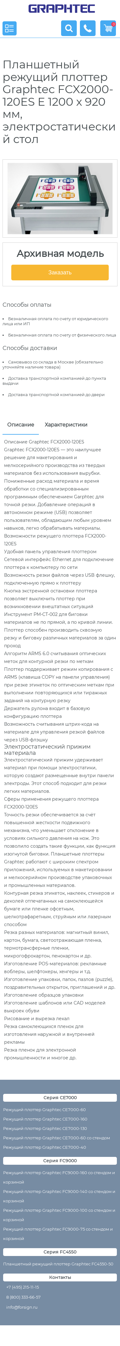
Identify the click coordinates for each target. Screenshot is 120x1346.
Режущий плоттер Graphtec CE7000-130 (45, 1128)
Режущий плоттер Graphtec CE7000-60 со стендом (56, 1137)
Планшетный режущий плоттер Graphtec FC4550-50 (58, 1263)
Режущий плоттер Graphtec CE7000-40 (44, 1147)
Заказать (59, 272)
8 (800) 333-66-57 (23, 1297)
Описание (20, 425)
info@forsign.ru (22, 1307)
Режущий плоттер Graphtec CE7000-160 (45, 1118)
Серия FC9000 (60, 1160)
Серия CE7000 (60, 1097)
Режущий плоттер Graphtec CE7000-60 (44, 1109)
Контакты (60, 1277)
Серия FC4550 (60, 1252)
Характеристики (66, 425)
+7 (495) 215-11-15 (22, 1287)
